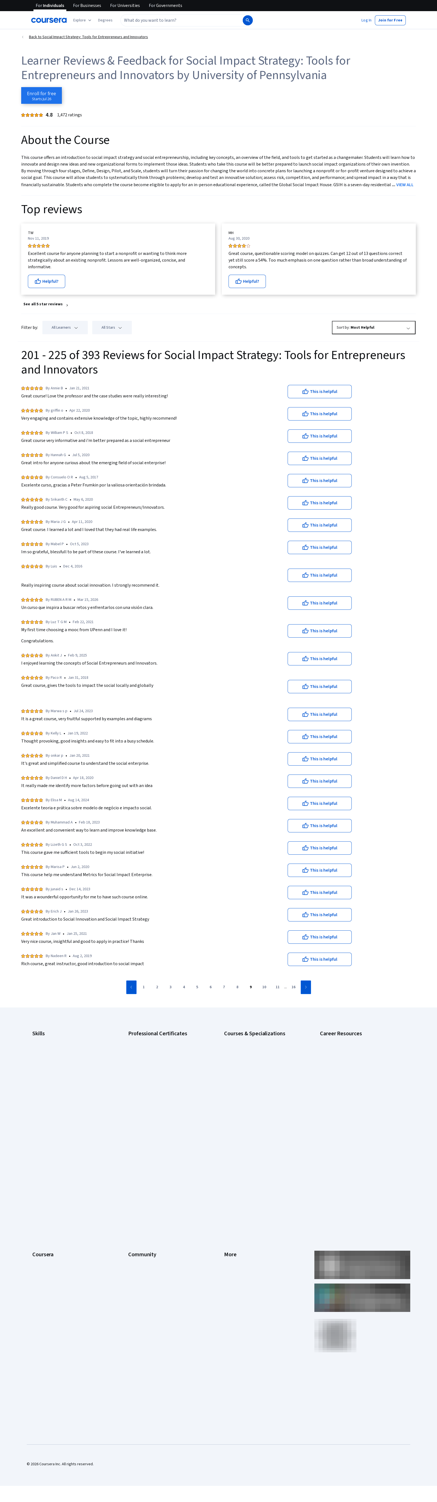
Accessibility (234, 1194)
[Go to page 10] (264, 987)
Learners (135, 1153)
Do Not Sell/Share (238, 1244)
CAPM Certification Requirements (347, 1048)
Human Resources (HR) (51, 1082)
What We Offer (44, 1161)
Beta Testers (139, 1169)
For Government (46, 1236)
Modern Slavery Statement (246, 1236)
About (37, 1153)
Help (228, 1186)
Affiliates (231, 1228)
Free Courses (43, 1269)
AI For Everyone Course (243, 1057)
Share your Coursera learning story (61, 1278)
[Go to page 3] (171, 987)
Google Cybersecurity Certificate (156, 1048)
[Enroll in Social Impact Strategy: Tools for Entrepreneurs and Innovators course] (41, 95)
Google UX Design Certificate (152, 1082)
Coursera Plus (43, 1194)
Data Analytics (44, 1065)
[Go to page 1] (144, 987)
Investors (232, 1161)
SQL (35, 1115)
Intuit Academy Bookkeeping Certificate (161, 1115)
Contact (230, 1203)
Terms (229, 1169)
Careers (39, 1178)
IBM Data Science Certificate (151, 1107)
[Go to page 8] (237, 987)
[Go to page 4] (184, 987)
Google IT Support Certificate (153, 1065)
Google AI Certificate (145, 1040)
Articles (230, 1211)
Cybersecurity (44, 1057)
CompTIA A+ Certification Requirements (353, 1057)
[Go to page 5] (197, 987)
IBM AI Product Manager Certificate (157, 1099)
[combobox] (181, 20)
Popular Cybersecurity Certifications (350, 1115)
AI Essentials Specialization (246, 1040)
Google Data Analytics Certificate (155, 1057)
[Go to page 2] (157, 987)
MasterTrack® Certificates (54, 1211)
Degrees (39, 1219)
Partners (135, 1161)
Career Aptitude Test (337, 1040)
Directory (232, 1219)
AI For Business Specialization (249, 1048)
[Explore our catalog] (83, 20)
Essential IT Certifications (341, 1073)
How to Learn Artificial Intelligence (348, 1099)
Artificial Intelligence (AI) (52, 1048)
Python (38, 1107)
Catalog (38, 1186)
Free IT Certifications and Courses (348, 1082)
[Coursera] (49, 20)
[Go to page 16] (293, 987)
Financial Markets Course (245, 1090)
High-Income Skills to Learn (342, 1090)
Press (229, 1153)
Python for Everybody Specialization (254, 1115)
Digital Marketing (46, 1073)
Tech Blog (136, 1194)
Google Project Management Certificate (161, 1073)
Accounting (41, 1040)
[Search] (248, 20)
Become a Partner (47, 1253)
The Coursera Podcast (147, 1186)
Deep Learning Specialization (248, 1073)
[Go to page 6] (211, 987)
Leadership (41, 1169)
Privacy (230, 1178)
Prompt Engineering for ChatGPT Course (258, 1107)
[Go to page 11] (278, 987)
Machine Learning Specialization (250, 1099)
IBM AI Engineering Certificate (152, 1090)
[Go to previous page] (131, 987)
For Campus (42, 1244)
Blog (132, 1178)
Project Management (49, 1099)
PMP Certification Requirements (346, 1107)
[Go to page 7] (224, 987)
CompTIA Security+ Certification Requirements (359, 1065)
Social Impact (43, 1261)
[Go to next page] (306, 987)
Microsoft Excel (44, 1090)
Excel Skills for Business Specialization (256, 1082)
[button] (105, 20)
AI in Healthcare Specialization (249, 1065)
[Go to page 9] (251, 987)
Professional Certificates (53, 1203)
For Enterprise (44, 1228)
